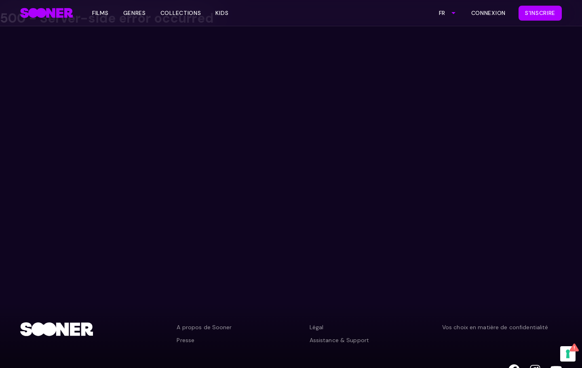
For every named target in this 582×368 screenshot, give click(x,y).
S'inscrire (540, 13)
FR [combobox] (442, 13)
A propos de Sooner (204, 327)
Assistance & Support (339, 340)
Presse (185, 340)
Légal (317, 327)
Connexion (488, 13)
